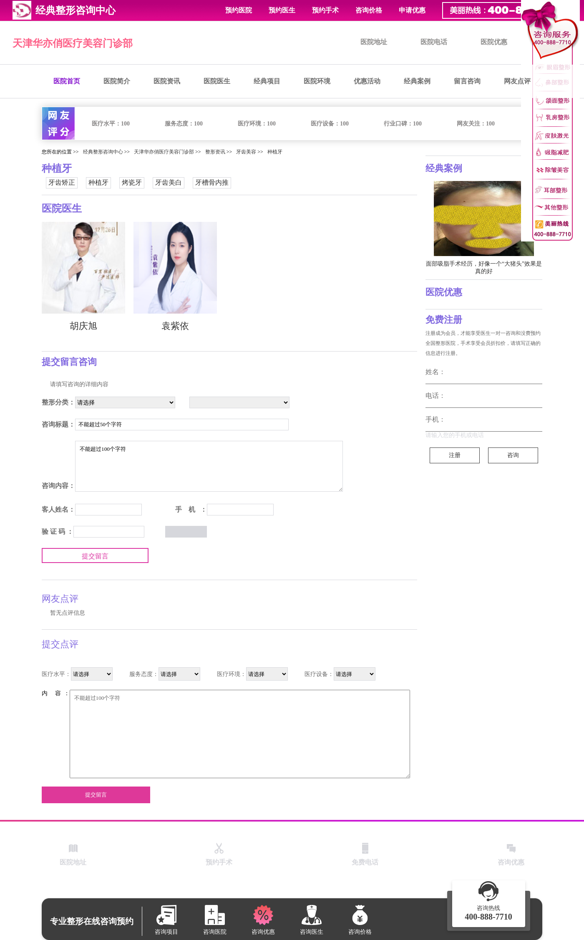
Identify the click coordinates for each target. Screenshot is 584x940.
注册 (455, 455)
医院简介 (116, 81)
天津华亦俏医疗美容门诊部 (73, 43)
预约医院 (238, 10)
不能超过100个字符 (209, 466)
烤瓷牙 (132, 182)
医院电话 (433, 41)
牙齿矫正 (61, 182)
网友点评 (517, 81)
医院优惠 (494, 41)
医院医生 (217, 81)
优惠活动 (367, 81)
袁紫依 (175, 326)
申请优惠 (412, 10)
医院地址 (373, 41)
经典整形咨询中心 (103, 152)
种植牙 (274, 152)
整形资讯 (215, 152)
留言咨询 (467, 81)
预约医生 (282, 10)
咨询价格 (368, 10)
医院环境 (317, 81)
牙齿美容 (246, 152)
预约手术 (325, 10)
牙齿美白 (168, 182)
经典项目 (267, 81)
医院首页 (66, 81)
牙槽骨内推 (212, 182)
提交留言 (95, 556)
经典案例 (417, 81)
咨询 (513, 455)
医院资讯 (167, 81)
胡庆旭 (83, 326)
